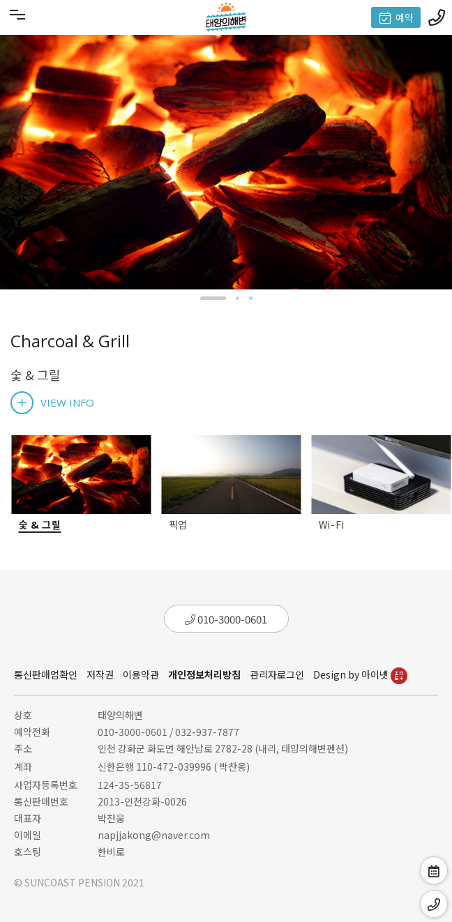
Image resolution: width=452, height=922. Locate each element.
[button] (213, 298)
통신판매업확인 (45, 674)
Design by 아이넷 (360, 674)
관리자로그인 (277, 674)
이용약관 (141, 674)
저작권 (100, 674)
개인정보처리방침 (204, 674)
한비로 (111, 852)
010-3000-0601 (226, 619)
